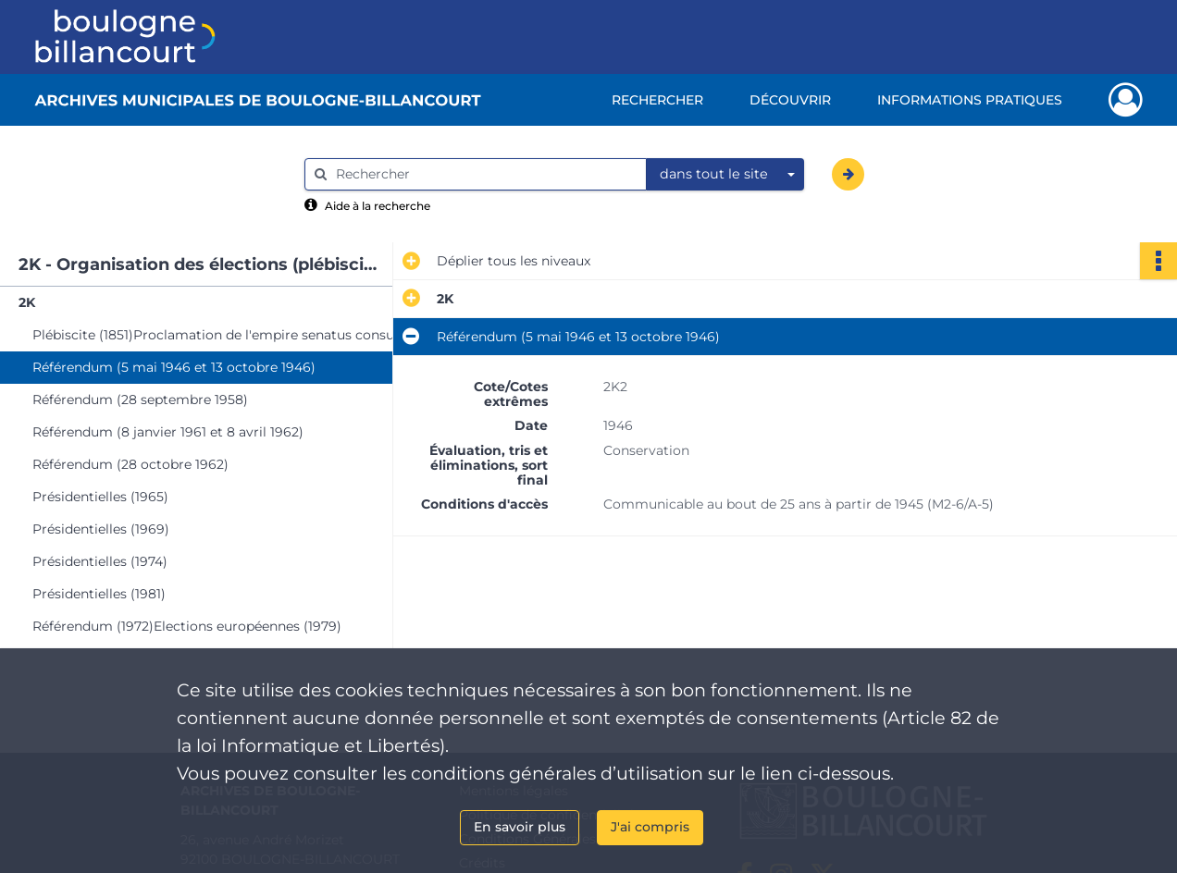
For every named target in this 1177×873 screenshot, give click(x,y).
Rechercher (657, 100)
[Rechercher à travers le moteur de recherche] (485, 174)
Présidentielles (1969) (100, 529)
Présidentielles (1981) (99, 593)
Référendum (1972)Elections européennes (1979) (186, 626)
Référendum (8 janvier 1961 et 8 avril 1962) (168, 432)
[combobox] (725, 174)
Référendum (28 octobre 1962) (130, 464)
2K (27, 302)
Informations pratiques (969, 100)
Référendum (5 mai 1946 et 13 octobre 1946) (174, 367)
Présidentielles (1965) (100, 496)
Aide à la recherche (377, 206)
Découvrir (790, 100)
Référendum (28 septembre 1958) (140, 399)
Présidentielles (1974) (99, 561)
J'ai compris (650, 826)
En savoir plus (519, 826)
